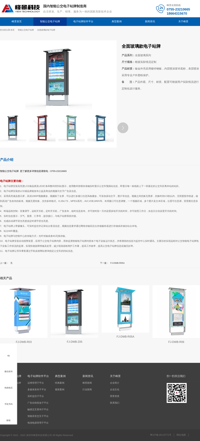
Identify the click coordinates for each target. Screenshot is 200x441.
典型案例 (117, 21)
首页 (12, 30)
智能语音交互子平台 (38, 416)
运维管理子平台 (36, 382)
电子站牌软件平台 (83, 21)
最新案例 (59, 389)
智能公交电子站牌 (50, 21)
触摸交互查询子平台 (38, 409)
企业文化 (114, 389)
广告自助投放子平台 (38, 402)
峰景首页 (17, 21)
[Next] (123, 127)
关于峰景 (183, 21)
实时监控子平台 (36, 396)
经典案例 (59, 382)
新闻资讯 (150, 21)
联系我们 (114, 402)
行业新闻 (87, 389)
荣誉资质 (114, 396)
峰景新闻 (87, 382)
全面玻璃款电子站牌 (46, 30)
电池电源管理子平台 (38, 422)
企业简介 (114, 382)
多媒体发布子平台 (37, 389)
